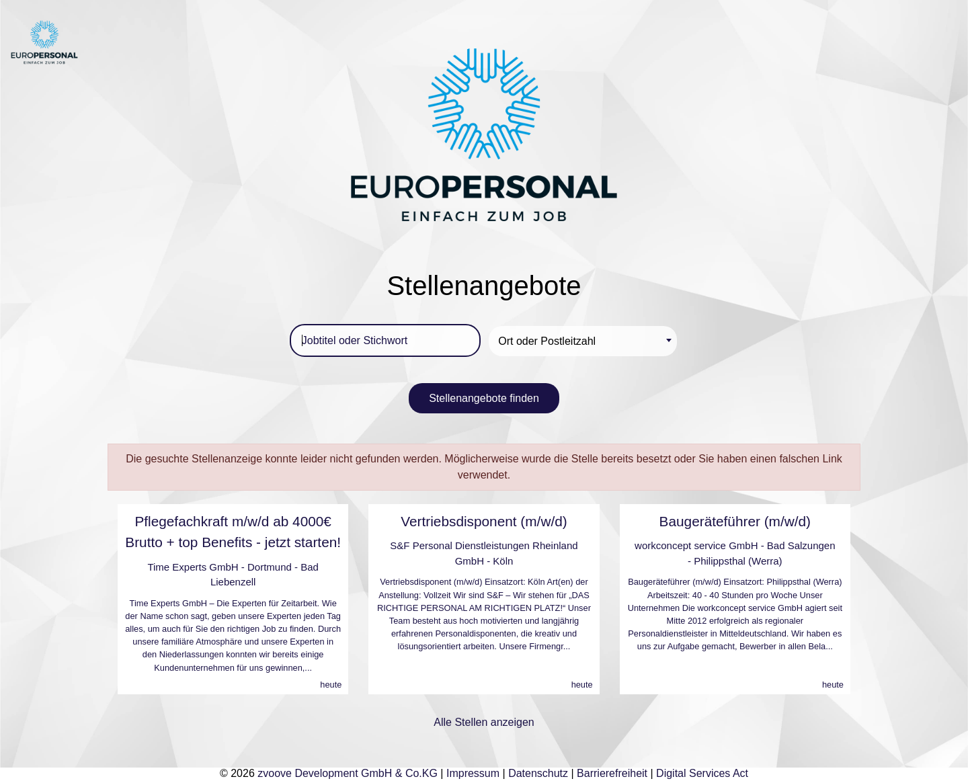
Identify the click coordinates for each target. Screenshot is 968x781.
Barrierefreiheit (612, 773)
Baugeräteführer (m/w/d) (735, 521)
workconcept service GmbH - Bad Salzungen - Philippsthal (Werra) (735, 553)
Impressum (472, 773)
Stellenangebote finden (484, 398)
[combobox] (583, 341)
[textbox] (585, 341)
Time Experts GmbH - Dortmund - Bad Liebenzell (233, 574)
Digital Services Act (702, 773)
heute (330, 685)
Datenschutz (538, 773)
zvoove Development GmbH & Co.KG (347, 773)
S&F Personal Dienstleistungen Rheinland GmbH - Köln (483, 553)
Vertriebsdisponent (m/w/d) (484, 521)
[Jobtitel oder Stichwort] (385, 340)
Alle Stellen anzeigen (484, 722)
